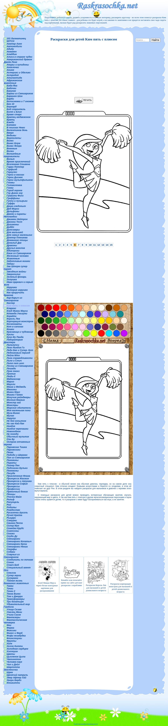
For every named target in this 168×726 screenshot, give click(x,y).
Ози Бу (11, 439)
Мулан (10, 415)
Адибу (10, 49)
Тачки (10, 588)
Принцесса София (17, 483)
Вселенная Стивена (18, 164)
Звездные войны (16, 271)
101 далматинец (16, 38)
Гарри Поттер (15, 166)
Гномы (11, 182)
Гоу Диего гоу (15, 193)
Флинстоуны (14, 638)
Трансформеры (16, 599)
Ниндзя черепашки (17, 428)
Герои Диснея (14, 177)
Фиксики (11, 630)
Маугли (11, 384)
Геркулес (12, 172)
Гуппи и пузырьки (17, 201)
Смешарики (13, 538)
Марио (10, 381)
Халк (9, 643)
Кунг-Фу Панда (15, 337)
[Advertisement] (82, 69)
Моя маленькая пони (19, 410)
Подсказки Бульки (17, 468)
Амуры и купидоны (18, 64)
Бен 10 (10, 104)
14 (107, 245)
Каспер (11, 303)
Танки (10, 586)
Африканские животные (13, 81)
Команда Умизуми (17, 313)
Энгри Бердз (14, 680)
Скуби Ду (12, 536)
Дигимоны (13, 224)
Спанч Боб (13, 565)
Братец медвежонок (19, 117)
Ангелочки (13, 67)
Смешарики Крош (17, 544)
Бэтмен (11, 125)
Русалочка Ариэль (17, 512)
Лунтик (11, 373)
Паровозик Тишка (17, 447)
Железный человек (18, 256)
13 (103, 245)
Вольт (11, 159)
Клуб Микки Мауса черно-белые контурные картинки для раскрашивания (47, 576)
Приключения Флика (18, 476)
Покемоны (13, 470)
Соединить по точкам (20, 559)
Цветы (11, 654)
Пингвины (13, 460)
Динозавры (13, 229)
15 (111, 245)
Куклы (10, 334)
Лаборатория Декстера (13, 341)
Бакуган (11, 91)
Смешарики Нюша (17, 546)
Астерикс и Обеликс (19, 72)
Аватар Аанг (14, 43)
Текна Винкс (14, 593)
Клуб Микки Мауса (17, 311)
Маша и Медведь (16, 387)
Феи (9, 625)
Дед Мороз (13, 208)
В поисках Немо (16, 127)
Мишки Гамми (15, 394)
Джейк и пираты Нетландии (15, 215)
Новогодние (14, 431)
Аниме (10, 70)
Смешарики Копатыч (19, 541)
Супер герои (14, 575)
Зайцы (10, 263)
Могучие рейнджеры (18, 397)
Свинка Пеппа (15, 523)
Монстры (12, 405)
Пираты (11, 462)
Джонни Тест (14, 222)
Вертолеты (14, 138)
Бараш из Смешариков (20, 93)
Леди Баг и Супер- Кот (20, 350)
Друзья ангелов (16, 248)
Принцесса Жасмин (18, 478)
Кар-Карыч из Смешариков (13, 299)
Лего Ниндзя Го (15, 347)
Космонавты (14, 324)
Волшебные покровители (12, 155)
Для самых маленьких (19, 235)
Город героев (14, 190)
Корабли (11, 316)
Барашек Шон (14, 96)
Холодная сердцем (17, 648)
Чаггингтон (14, 659)
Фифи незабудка (16, 635)
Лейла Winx (13, 355)
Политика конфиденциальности (86, 724)
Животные (13, 258)
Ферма (10, 627)
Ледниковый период (18, 352)
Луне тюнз (13, 371)
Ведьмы (11, 135)
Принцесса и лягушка (19, 481)
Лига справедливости (19, 358)
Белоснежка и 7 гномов (20, 101)
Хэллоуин (12, 651)
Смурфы (12, 549)
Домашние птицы (17, 240)
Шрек (10, 672)
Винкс (10, 140)
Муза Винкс (13, 413)
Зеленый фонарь (16, 277)
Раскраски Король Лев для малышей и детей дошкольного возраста (96, 576)
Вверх (10, 132)
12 (98, 245)
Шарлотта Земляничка (12, 668)
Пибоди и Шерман (17, 455)
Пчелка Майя (14, 497)
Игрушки (12, 287)
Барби (10, 98)
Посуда (11, 473)
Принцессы (13, 486)
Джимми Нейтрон (17, 219)
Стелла (11, 572)
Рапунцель (13, 502)
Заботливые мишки (18, 261)
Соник (10, 562)
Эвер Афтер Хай (16, 677)
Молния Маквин (16, 400)
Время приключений (18, 161)
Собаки (11, 552)
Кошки (10, 329)
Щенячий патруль (17, 675)
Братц (11, 119)
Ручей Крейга (14, 515)
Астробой (13, 75)
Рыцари (11, 517)
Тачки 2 (11, 591)
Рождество (13, 510)
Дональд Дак (14, 242)
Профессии (13, 489)
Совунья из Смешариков (12, 555)
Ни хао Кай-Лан (15, 423)
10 (90, 245)
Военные (12, 148)
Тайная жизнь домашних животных (16, 582)
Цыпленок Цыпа (16, 656)
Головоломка (14, 185)
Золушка (12, 279)
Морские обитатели (19, 407)
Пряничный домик (17, 491)
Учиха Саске (14, 614)
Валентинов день (17, 130)
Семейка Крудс (15, 528)
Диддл (10, 227)
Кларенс (11, 308)
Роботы (11, 507)
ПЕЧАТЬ (84, 100)
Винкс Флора (14, 146)
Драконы (12, 245)
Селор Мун (13, 525)
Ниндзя (11, 426)
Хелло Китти (15, 646)
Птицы (11, 494)
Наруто (11, 418)
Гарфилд (12, 169)
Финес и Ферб (14, 633)
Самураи (12, 520)
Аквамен (12, 51)
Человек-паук (14, 662)
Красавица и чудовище (20, 332)
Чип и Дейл (13, 664)
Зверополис (14, 274)
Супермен (12, 578)
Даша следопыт (16, 206)
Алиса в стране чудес (19, 56)
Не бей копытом (16, 421)
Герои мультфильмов (20, 180)
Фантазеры (13, 617)
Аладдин (12, 54)
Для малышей (15, 232)
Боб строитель (16, 109)
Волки (10, 151)
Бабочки (11, 88)
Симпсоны (13, 531)
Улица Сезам (14, 609)
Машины (12, 389)
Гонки (10, 187)
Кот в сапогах (15, 326)
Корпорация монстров (20, 321)
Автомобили (14, 46)
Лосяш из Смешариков (20, 366)
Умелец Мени (14, 612)
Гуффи (11, 203)
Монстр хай (14, 402)
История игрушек (17, 290)
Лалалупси (13, 345)
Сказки (11, 533)
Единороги (13, 250)
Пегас (10, 452)
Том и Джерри (15, 596)
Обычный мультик (18, 436)
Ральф (10, 499)
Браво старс (14, 114)
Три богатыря (15, 601)
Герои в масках (15, 174)
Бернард (12, 106)
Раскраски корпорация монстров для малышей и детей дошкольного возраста (120, 576)
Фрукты (11, 641)
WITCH (10, 41)
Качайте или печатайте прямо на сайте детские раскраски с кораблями (71, 576)
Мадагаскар (13, 379)
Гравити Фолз (15, 195)
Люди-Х (11, 376)
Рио (9, 504)
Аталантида (14, 77)
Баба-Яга (12, 85)
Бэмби (10, 122)
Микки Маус (13, 392)
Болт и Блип (14, 111)
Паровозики (13, 449)
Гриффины (13, 198)
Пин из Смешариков (18, 457)
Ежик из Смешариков (19, 253)
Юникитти (13, 682)
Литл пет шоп (15, 363)
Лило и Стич (14, 360)
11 (94, 245)
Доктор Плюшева (17, 237)
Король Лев (13, 318)
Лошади (11, 368)
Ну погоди (13, 434)
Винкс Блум (13, 143)
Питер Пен (13, 465)
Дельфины (13, 211)
